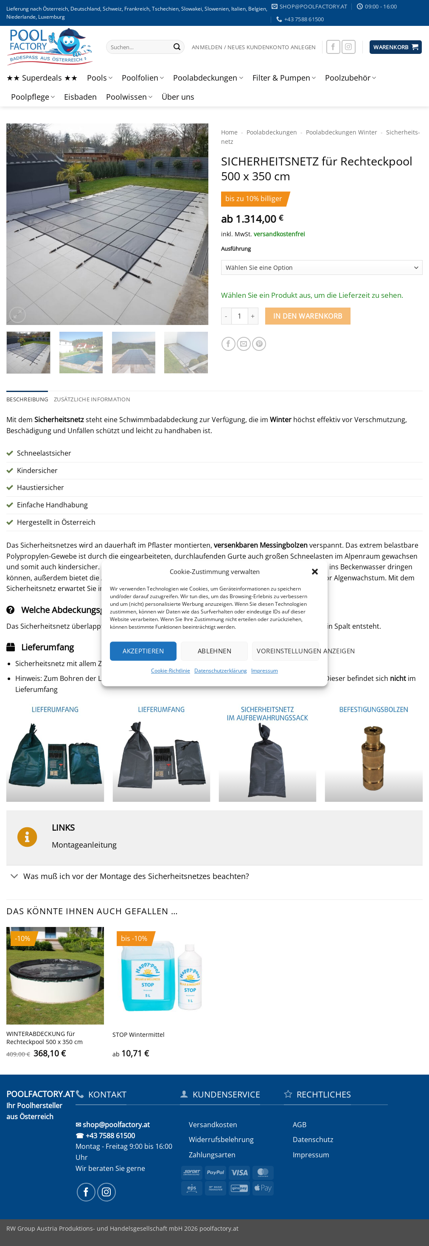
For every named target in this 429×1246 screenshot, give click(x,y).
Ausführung (236, 249)
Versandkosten (213, 1124)
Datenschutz (313, 1139)
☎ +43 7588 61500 (105, 1135)
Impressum (264, 670)
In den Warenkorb (307, 316)
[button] (315, 571)
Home (229, 132)
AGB (299, 1124)
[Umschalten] (14, 877)
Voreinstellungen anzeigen (288, 651)
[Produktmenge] (239, 316)
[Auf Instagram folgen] (349, 47)
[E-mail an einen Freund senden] (244, 344)
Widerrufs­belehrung (221, 1139)
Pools (99, 78)
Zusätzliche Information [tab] (92, 399)
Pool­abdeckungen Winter (341, 132)
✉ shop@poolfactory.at (113, 1124)
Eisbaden (80, 97)
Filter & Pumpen (284, 78)
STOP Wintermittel (138, 1035)
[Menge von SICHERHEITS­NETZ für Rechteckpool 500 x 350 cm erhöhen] (253, 316)
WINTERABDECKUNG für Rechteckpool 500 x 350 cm (44, 1038)
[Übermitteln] (177, 47)
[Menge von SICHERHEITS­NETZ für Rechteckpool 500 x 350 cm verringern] (226, 316)
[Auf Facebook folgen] (333, 47)
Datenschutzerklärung (220, 670)
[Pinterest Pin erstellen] (259, 344)
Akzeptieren (143, 651)
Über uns (178, 97)
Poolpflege (33, 97)
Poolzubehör (350, 78)
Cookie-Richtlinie (170, 670)
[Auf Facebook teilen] (229, 344)
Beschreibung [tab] (27, 399)
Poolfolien (143, 78)
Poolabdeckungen (208, 78)
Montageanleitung (84, 845)
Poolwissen (129, 97)
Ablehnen (215, 651)
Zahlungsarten (212, 1154)
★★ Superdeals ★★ (42, 78)
